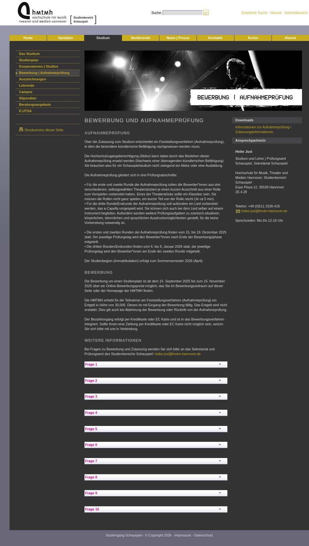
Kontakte (215, 38)
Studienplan (28, 60)
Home (28, 38)
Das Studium (29, 54)
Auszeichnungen (32, 79)
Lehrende (26, 85)
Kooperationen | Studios (38, 66)
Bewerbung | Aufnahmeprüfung (44, 73)
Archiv (253, 38)
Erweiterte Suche (254, 13)
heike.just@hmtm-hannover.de (178, 354)
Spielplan (65, 38)
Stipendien (27, 98)
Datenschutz (203, 535)
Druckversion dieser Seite (41, 130)
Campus (25, 92)
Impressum (182, 535)
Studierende (141, 38)
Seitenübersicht (296, 13)
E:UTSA (25, 111)
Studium (103, 38)
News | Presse (178, 38)
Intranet (276, 13)
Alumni (290, 38)
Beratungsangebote (35, 104)
